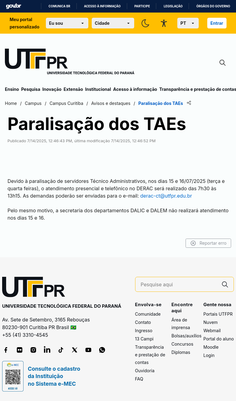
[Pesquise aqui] (178, 284)
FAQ (139, 378)
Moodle (211, 347)
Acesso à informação (102, 6)
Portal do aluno (218, 338)
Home (11, 103)
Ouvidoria (145, 370)
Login (209, 355)
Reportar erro (208, 243)
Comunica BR (59, 6)
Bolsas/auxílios (186, 335)
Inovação (51, 89)
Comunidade (148, 314)
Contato (143, 322)
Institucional (98, 89)
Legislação (173, 6)
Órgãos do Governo (213, 6)
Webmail (212, 330)
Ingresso (144, 330)
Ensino (12, 89)
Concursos (182, 344)
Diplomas (180, 352)
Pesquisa (30, 89)
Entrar (216, 23)
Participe (142, 6)
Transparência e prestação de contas (150, 354)
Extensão (73, 89)
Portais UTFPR (218, 314)
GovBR (13, 6)
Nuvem (210, 322)
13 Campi (144, 338)
